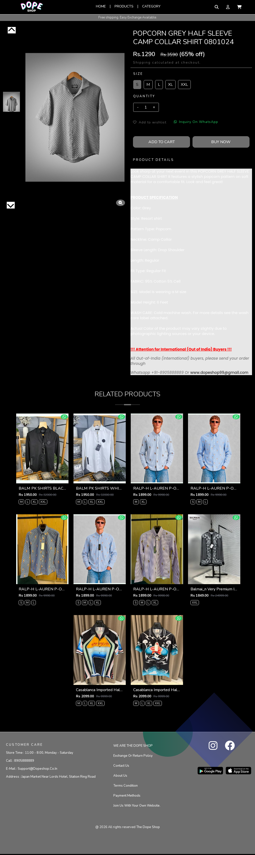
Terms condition (125, 786)
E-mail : (31, 769)
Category (151, 6)
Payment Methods (126, 796)
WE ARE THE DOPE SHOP (133, 746)
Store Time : (39, 753)
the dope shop (148, 828)
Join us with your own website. (136, 806)
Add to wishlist (149, 122)
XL (170, 84)
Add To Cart (161, 142)
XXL (184, 84)
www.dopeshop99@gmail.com (219, 372)
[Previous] (12, 30)
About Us (120, 776)
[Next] (11, 205)
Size (138, 74)
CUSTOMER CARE (24, 745)
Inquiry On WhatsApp (196, 121)
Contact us (121, 766)
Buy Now (221, 142)
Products (124, 6)
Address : (51, 777)
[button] (239, 7)
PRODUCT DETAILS (153, 160)
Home (101, 6)
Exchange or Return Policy (133, 756)
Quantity (144, 96)
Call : (20, 761)
